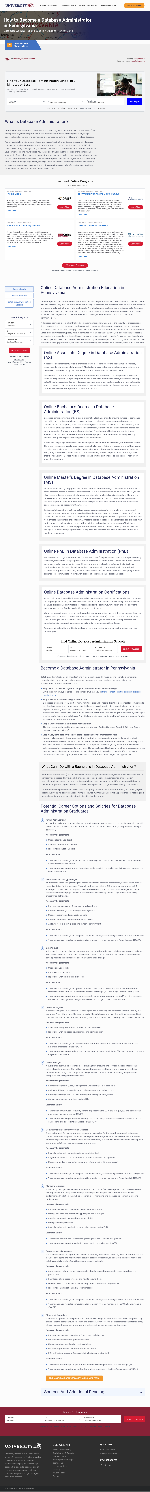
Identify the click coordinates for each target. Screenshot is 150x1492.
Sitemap (56, 1470)
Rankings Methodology (63, 1460)
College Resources (108, 1454)
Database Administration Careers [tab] (19, 303)
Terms (56, 1476)
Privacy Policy (59, 1473)
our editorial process (137, 61)
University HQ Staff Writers (24, 59)
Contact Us (58, 1463)
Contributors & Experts (63, 1453)
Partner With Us (60, 1466)
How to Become (107, 1450)
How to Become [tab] (19, 295)
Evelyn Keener (139, 59)
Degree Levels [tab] (19, 289)
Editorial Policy (59, 1456)
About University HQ (62, 1450)
